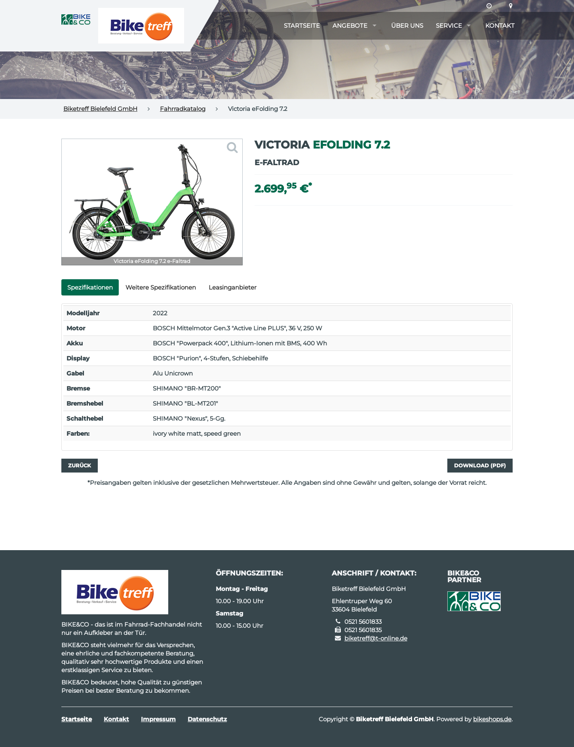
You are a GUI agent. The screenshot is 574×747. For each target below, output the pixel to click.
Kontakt (500, 25)
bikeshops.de (492, 719)
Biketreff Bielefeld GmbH (100, 108)
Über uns (407, 25)
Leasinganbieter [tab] (233, 287)
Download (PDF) (480, 465)
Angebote (350, 25)
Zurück (79, 465)
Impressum (158, 719)
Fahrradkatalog (182, 108)
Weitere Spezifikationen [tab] (160, 287)
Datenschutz (207, 719)
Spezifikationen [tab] (90, 287)
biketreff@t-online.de (375, 638)
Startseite (302, 25)
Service (449, 25)
